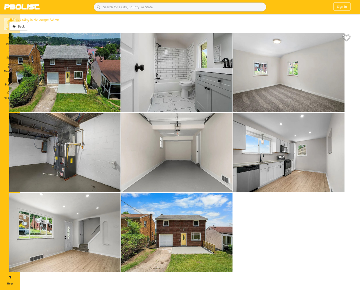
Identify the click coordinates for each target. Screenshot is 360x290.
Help (10, 280)
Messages (10, 68)
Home (10, 41)
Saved (10, 54)
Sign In (342, 6)
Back (33, 28)
